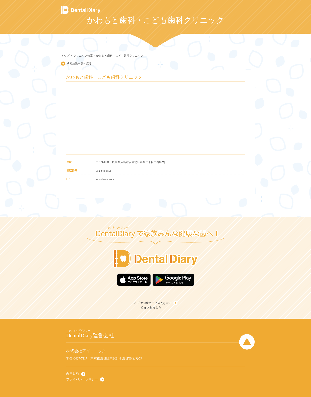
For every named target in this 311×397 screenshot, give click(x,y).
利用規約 (72, 374)
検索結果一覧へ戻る (79, 63)
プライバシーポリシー (82, 379)
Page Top (247, 342)
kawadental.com (105, 179)
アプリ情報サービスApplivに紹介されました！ (152, 305)
